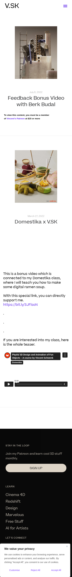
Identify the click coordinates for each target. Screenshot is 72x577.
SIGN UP (36, 468)
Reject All (35, 570)
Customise (14, 570)
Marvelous (15, 514)
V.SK (12, 6)
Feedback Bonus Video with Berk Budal (36, 101)
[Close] (67, 546)
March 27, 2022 (36, 216)
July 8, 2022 (36, 92)
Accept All (56, 570)
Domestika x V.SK (36, 222)
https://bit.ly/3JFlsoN (20, 304)
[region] (35, 560)
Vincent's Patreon (16, 118)
